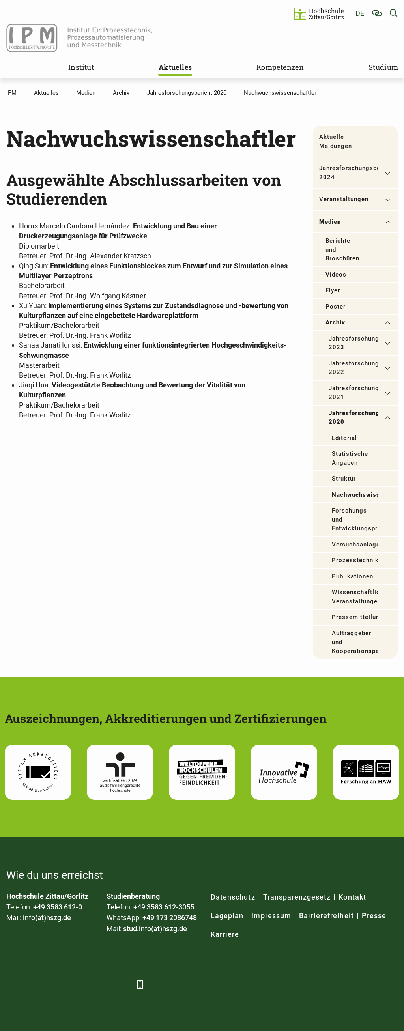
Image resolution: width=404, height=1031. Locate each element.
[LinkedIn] (35, 984)
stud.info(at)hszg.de (155, 928)
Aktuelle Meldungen (335, 141)
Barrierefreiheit (326, 915)
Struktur (344, 478)
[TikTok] (122, 984)
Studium (383, 67)
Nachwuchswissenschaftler (355, 494)
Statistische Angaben (350, 458)
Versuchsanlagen (355, 544)
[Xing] (57, 984)
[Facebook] (13, 984)
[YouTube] (78, 984)
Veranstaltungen (344, 199)
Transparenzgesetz (297, 897)
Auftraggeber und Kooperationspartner (355, 642)
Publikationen (353, 576)
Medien (330, 221)
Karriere (225, 934)
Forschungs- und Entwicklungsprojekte (355, 519)
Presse (374, 915)
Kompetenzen (280, 67)
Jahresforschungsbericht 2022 (353, 368)
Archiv (335, 322)
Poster (335, 306)
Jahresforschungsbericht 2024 (348, 173)
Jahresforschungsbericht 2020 (353, 418)
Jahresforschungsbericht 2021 (353, 393)
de (359, 13)
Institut (81, 67)
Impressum (271, 915)
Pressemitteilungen (355, 617)
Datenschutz (233, 897)
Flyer (332, 290)
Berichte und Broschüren (342, 249)
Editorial (344, 438)
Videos (335, 274)
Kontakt (352, 897)
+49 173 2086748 (169, 917)
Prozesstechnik (355, 560)
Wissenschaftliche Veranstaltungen (355, 597)
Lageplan (227, 915)
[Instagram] (100, 984)
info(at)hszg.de (47, 917)
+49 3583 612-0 (57, 907)
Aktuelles (175, 67)
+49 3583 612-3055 (163, 907)
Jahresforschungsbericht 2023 (353, 343)
